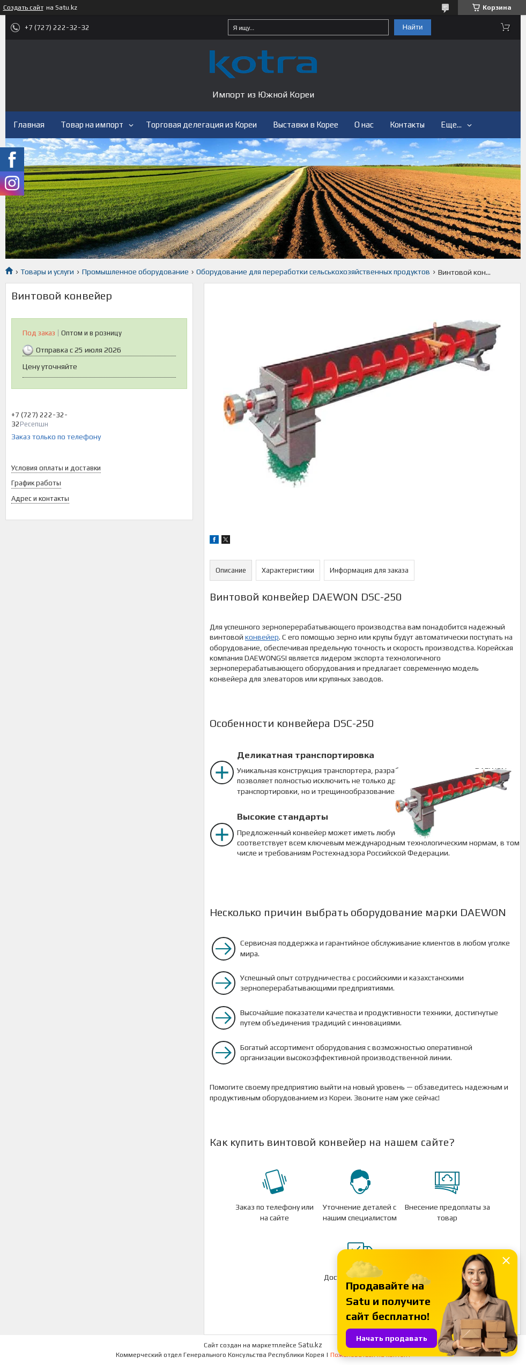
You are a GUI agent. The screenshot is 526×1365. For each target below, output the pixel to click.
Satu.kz (310, 1345)
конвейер (262, 637)
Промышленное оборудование (135, 271)
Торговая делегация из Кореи (201, 124)
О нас (364, 124)
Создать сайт (23, 7)
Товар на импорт (92, 124)
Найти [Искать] (412, 27)
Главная (29, 124)
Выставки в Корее (305, 124)
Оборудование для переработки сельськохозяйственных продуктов (313, 271)
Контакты (407, 124)
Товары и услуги (47, 271)
